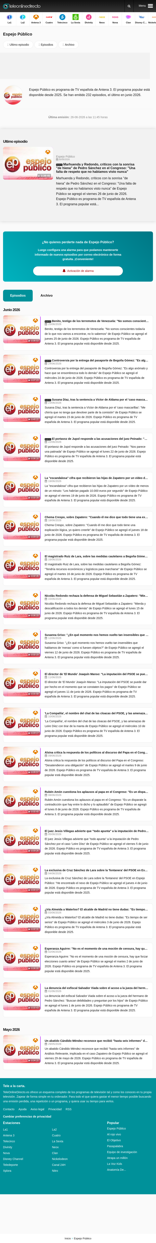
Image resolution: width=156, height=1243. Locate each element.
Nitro (55, 1170)
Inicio (68, 1238)
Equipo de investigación (122, 1152)
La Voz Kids (114, 1163)
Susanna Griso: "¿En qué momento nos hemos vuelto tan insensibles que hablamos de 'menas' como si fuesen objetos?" (97, 635)
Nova (6, 1153)
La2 (54, 1129)
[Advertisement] (78, 66)
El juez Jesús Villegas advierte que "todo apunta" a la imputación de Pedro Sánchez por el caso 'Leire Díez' (97, 831)
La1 (5, 1129)
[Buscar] (129, 6)
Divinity (7, 1147)
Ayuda (22, 1109)
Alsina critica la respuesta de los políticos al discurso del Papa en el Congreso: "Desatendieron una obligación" (97, 752)
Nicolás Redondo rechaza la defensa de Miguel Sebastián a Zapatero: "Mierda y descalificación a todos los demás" (97, 595)
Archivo (46, 295)
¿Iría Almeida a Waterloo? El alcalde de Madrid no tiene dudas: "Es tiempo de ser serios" (97, 909)
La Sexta (57, 1141)
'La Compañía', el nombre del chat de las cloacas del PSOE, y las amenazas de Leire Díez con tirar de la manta (97, 713)
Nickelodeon (60, 1159)
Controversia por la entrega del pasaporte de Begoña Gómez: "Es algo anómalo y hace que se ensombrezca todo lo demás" (100, 360)
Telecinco (9, 1141)
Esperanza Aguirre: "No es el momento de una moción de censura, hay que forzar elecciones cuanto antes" (97, 948)
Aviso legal (37, 1109)
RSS (69, 1109)
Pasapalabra (115, 1146)
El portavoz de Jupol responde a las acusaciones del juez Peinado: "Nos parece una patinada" (100, 438)
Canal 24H (58, 1164)
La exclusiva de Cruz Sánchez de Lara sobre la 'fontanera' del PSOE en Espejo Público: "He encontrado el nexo (97, 870)
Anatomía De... (116, 1169)
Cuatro (56, 1135)
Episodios (18, 295)
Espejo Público (116, 1128)
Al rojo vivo (114, 1134)
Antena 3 (8, 1135)
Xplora (7, 1170)
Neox (55, 1147)
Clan (55, 1153)
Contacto (8, 1109)
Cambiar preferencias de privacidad (27, 1116)
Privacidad (55, 1109)
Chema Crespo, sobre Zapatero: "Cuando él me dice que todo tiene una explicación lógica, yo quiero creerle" (97, 517)
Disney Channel (13, 1159)
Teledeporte (10, 1164)
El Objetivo (114, 1140)
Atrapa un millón (117, 1158)
